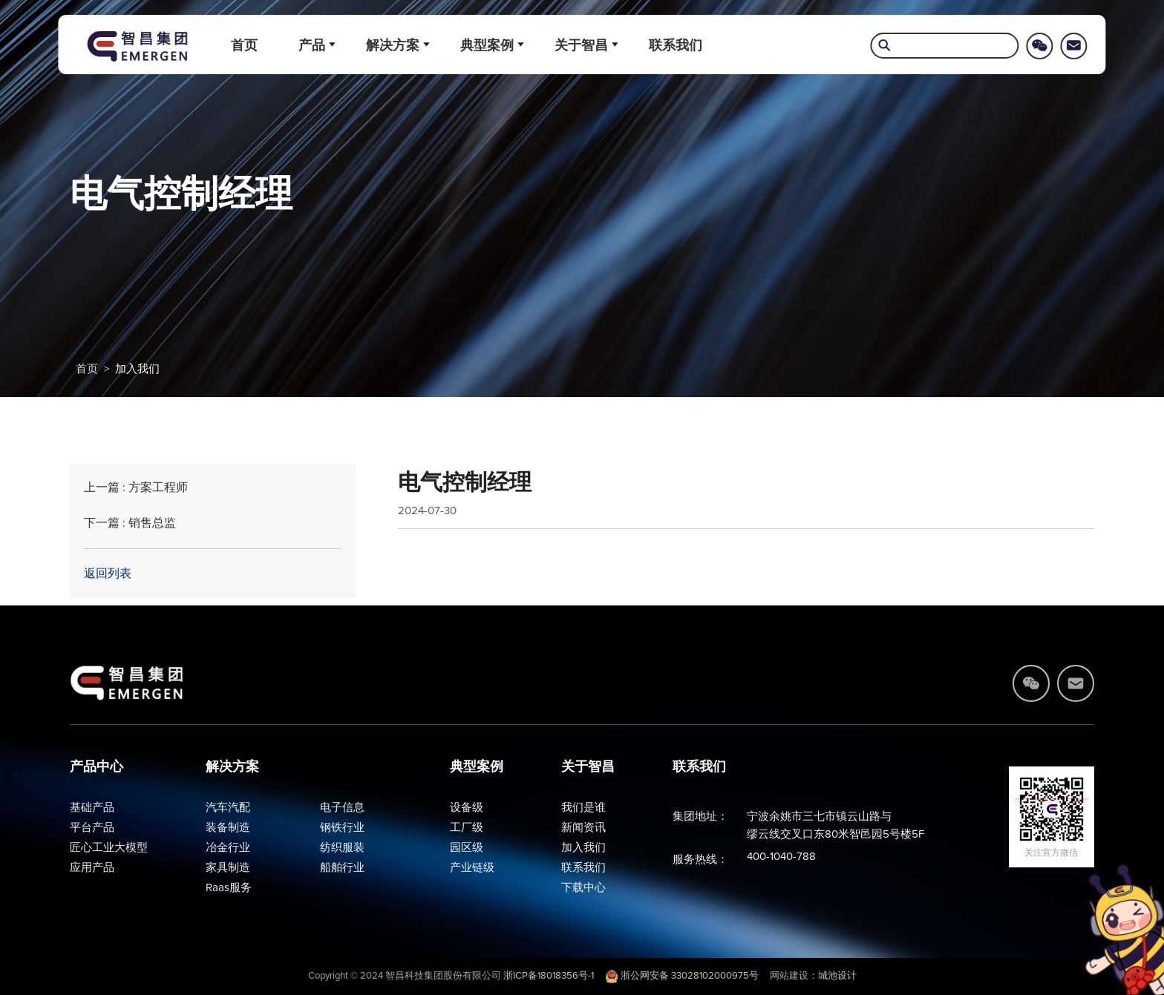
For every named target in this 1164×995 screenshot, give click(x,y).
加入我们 (137, 369)
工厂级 (466, 827)
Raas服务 (229, 887)
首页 (244, 45)
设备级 (466, 807)
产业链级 (472, 867)
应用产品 (92, 867)
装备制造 (228, 827)
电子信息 (342, 807)
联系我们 (675, 45)
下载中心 (583, 887)
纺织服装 (342, 847)
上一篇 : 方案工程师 (136, 487)
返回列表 (107, 573)
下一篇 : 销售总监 (130, 523)
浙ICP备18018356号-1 (548, 976)
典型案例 (487, 45)
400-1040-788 (781, 856)
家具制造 (228, 867)
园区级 (466, 847)
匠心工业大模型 (109, 847)
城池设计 (837, 976)
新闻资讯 (583, 827)
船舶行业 (342, 867)
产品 (311, 45)
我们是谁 (583, 807)
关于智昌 (581, 45)
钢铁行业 (342, 827)
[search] (945, 47)
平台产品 (92, 827)
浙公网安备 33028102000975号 (682, 976)
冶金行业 (228, 847)
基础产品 (92, 807)
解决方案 (392, 45)
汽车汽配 (228, 807)
